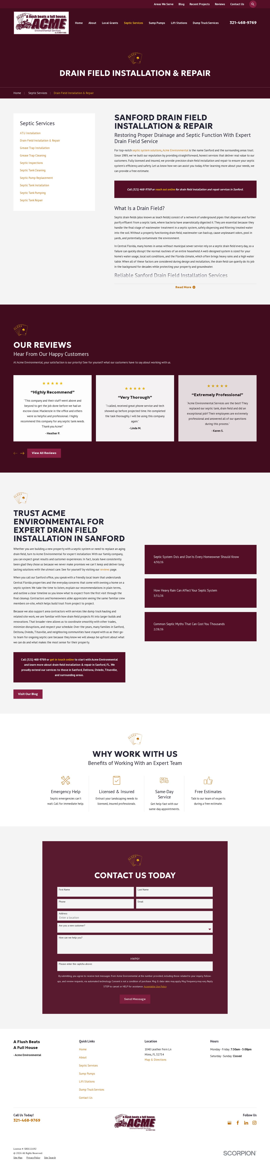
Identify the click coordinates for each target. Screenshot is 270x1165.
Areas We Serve (163, 4)
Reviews (220, 4)
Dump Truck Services (91, 1089)
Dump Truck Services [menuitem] (206, 23)
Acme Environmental (175, 150)
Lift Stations (87, 1081)
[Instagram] (254, 1123)
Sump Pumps (87, 1073)
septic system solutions (147, 150)
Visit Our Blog (23, 694)
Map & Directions (155, 1060)
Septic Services (88, 1065)
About (83, 1057)
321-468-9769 (243, 22)
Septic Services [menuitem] (133, 23)
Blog (181, 4)
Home (83, 1049)
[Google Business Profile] (229, 1123)
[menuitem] (54, 133)
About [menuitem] (92, 23)
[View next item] (22, 453)
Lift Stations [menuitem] (179, 23)
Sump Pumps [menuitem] (157, 23)
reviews (99, 569)
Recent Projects (200, 4)
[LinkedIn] (246, 1123)
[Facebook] (238, 1123)
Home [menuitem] (79, 23)
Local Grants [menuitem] (110, 23)
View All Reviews (44, 453)
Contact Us (237, 4)
